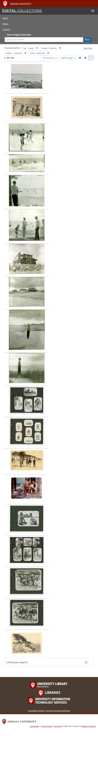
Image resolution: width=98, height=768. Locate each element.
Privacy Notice (46, 726)
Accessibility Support (36, 711)
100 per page (68, 58)
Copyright (58, 726)
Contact (6, 29)
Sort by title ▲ (49, 58)
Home (5, 18)
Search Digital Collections (19, 35)
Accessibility (34, 726)
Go (87, 39)
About (5, 24)
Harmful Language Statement (58, 711)
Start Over (88, 48)
